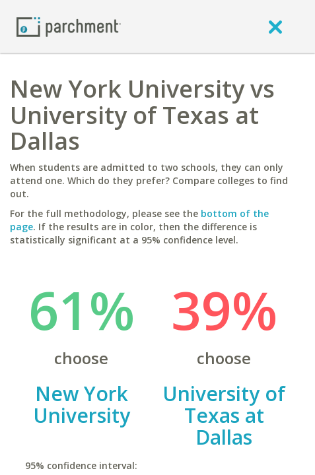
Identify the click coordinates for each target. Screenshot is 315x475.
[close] (275, 26)
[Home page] (69, 26)
